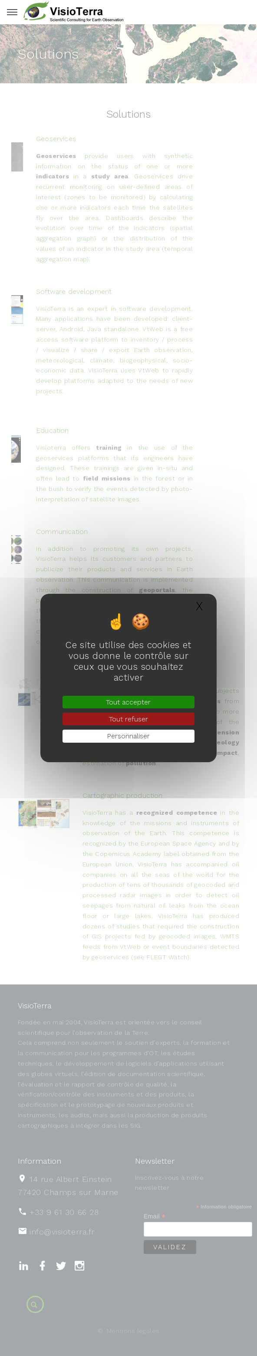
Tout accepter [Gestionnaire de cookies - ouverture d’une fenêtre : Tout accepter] (128, 702)
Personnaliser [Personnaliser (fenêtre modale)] (128, 736)
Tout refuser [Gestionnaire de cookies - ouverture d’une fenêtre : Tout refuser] (128, 719)
